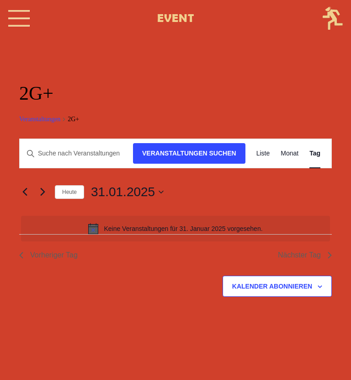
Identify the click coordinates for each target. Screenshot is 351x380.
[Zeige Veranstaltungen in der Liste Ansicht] (263, 153)
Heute (69, 192)
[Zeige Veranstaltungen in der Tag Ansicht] (314, 153)
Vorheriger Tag (48, 255)
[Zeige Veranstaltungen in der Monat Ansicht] (289, 153)
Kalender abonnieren (272, 286)
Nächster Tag (305, 255)
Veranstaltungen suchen (189, 153)
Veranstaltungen (39, 119)
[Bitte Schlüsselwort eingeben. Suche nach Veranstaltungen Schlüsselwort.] (76, 153)
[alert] (175, 228)
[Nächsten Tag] (42, 192)
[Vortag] (24, 192)
